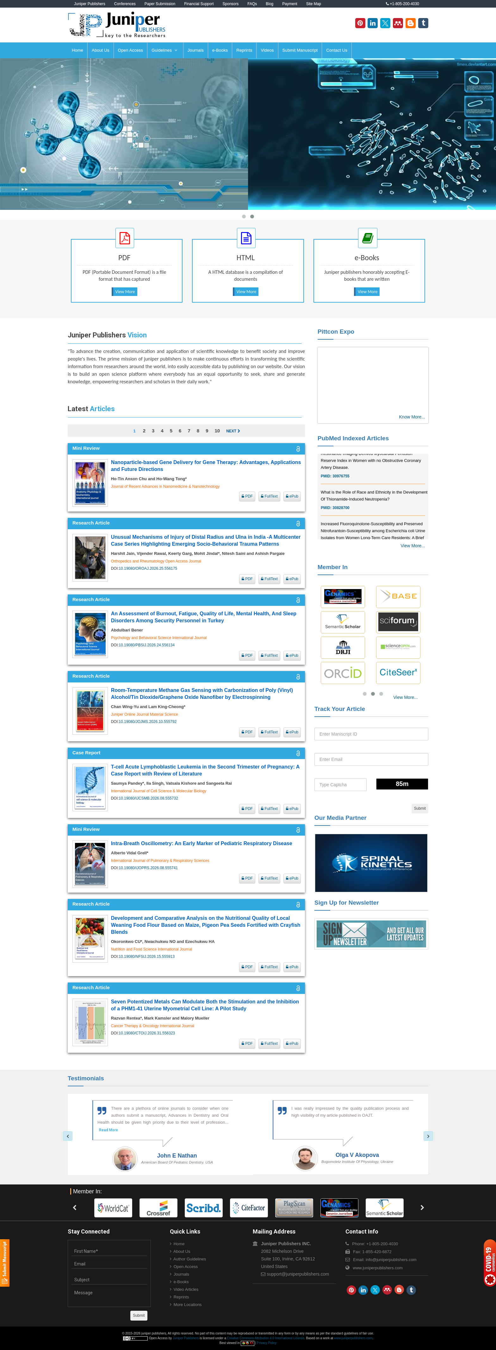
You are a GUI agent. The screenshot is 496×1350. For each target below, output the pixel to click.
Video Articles (186, 1289)
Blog (269, 4)
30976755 (340, 483)
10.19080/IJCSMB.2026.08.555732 (148, 798)
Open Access (130, 50)
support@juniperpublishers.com (298, 1274)
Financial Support (199, 4)
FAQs (252, 4)
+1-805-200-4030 (402, 4)
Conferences (125, 4)
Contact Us (336, 50)
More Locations (188, 1304)
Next (233, 431)
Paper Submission (160, 4)
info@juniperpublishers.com (391, 1259)
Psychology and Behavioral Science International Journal (159, 638)
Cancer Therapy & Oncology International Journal (152, 1026)
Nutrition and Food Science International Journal (151, 949)
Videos (267, 50)
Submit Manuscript (300, 50)
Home (77, 50)
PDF (247, 496)
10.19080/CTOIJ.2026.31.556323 (147, 1033)
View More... (412, 545)
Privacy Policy (266, 1343)
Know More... (412, 416)
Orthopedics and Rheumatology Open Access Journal (156, 561)
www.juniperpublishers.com (378, 1267)
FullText (269, 496)
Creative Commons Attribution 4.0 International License (265, 1338)
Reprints (244, 50)
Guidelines (164, 50)
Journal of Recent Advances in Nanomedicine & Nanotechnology (165, 486)
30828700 (340, 514)
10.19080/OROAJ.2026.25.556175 (148, 568)
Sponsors (231, 4)
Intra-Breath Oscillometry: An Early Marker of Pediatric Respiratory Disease (201, 843)
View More (125, 291)
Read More (103, 1130)
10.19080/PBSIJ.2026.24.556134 (147, 645)
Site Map (313, 4)
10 (217, 430)
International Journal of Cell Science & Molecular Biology (159, 791)
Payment (289, 4)
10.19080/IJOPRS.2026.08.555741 (148, 868)
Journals (196, 50)
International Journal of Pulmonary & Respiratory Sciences (160, 860)
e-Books (220, 50)
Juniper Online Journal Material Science (144, 714)
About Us (100, 50)
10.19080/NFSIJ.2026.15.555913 (147, 956)
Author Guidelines (189, 1259)
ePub (292, 496)
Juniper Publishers (89, 4)
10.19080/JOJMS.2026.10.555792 (148, 721)
